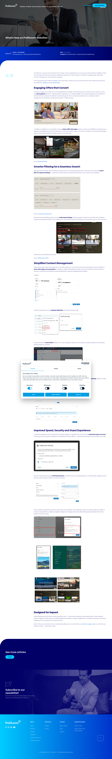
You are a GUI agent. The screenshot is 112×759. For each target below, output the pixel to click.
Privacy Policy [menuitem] (78, 726)
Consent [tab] (32, 368)
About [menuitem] (32, 726)
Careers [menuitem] (32, 732)
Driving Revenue (17, 54)
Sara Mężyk (21, 52)
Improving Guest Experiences (32, 54)
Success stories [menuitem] (36, 6)
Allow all (78, 394)
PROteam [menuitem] (33, 735)
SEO (49, 133)
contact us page (86, 624)
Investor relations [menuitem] (35, 740)
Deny (33, 394)
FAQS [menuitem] (61, 729)
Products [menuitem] (28, 6)
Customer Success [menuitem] (35, 737)
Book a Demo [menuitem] (64, 726)
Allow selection (56, 394)
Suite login (87, 5)
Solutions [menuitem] (22, 6)
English (102, 7)
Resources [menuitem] (45, 6)
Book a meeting (99, 5)
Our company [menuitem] (53, 6)
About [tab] (79, 368)
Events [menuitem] (47, 729)
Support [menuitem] (62, 732)
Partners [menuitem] (60, 6)
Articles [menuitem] (47, 726)
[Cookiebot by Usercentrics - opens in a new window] (82, 363)
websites (45, 83)
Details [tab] (56, 368)
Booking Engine (55, 83)
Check (10, 657)
